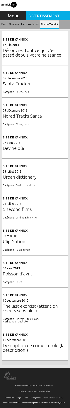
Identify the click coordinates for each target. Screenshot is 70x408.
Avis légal (22, 391)
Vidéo (4, 24)
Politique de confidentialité (39, 391)
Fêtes (19, 92)
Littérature (29, 185)
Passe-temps (23, 249)
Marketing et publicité (15, 321)
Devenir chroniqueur (11, 403)
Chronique (14, 24)
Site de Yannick (49, 24)
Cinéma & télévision (27, 217)
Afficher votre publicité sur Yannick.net (38, 403)
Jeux (26, 92)
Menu (14, 15)
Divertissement (44, 16)
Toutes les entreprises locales (17, 398)
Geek (19, 185)
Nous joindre (60, 403)
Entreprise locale (30, 24)
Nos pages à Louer (39, 398)
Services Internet (55, 398)
